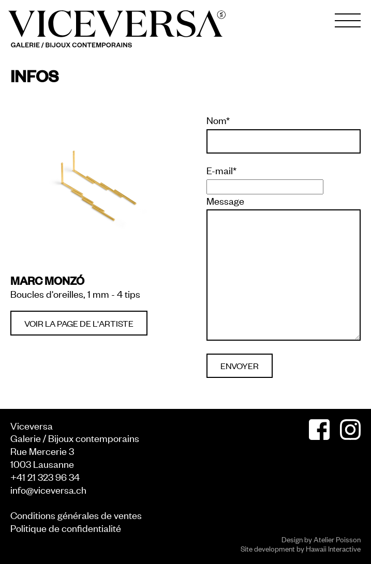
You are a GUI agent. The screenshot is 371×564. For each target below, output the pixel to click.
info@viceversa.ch (48, 489)
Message (225, 200)
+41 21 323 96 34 (45, 476)
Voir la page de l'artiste (78, 323)
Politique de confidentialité (65, 527)
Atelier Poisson (337, 538)
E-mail (221, 170)
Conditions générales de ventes (76, 514)
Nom (218, 120)
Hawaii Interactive (333, 548)
